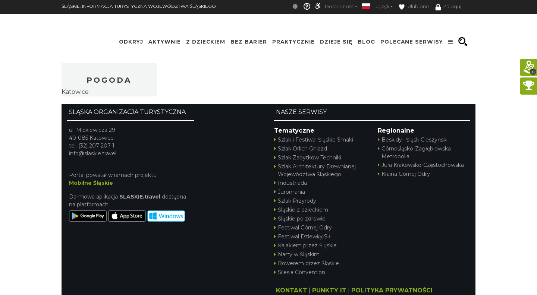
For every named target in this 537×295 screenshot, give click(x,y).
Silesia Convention (299, 272)
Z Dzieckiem (205, 42)
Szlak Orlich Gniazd (300, 148)
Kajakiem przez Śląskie (305, 245)
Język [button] (382, 6)
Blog (366, 42)
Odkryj (131, 42)
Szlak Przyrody (295, 200)
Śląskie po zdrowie (300, 218)
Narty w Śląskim (297, 254)
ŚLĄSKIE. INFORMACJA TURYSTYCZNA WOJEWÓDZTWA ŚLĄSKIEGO (139, 6)
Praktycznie (293, 42)
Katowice (75, 91)
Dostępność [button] (339, 6)
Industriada (290, 183)
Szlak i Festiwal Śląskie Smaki (313, 139)
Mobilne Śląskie (91, 183)
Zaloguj (448, 7)
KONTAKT (291, 290)
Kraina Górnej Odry (404, 174)
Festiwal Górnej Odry (303, 227)
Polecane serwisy (411, 42)
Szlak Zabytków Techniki (307, 157)
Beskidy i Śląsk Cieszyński (413, 139)
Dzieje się (336, 42)
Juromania (289, 191)
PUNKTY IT (329, 290)
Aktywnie (164, 42)
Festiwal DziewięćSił (302, 236)
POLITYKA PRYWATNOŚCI (392, 290)
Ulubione (414, 7)
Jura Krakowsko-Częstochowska (421, 165)
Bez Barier (248, 42)
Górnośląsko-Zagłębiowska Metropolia (414, 152)
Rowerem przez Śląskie (306, 263)
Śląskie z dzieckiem (301, 209)
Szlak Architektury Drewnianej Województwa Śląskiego (315, 170)
